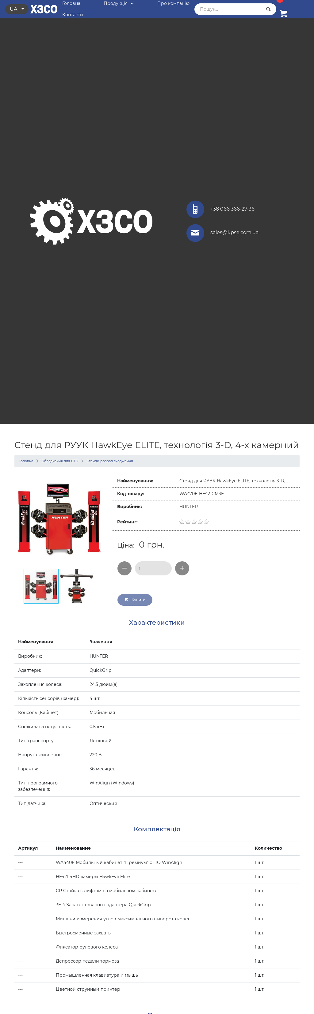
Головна (26, 461)
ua (14, 9)
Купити (134, 599)
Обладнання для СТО (59, 461)
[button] (98, 519)
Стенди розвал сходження (109, 461)
